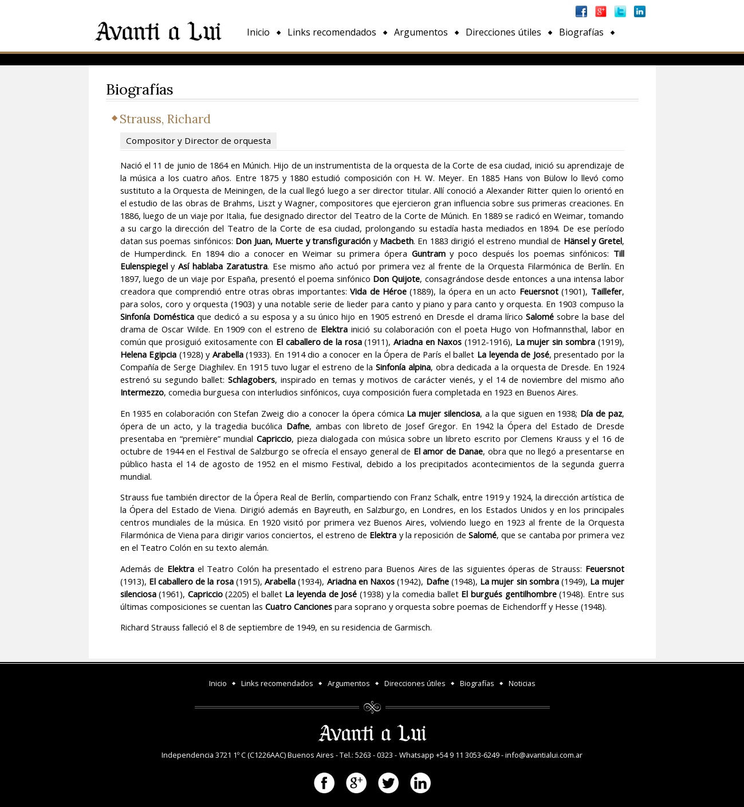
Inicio (258, 32)
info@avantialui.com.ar (543, 755)
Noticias (264, 58)
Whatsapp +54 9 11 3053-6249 (449, 755)
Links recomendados (332, 32)
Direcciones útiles (503, 32)
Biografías (581, 32)
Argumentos (421, 32)
